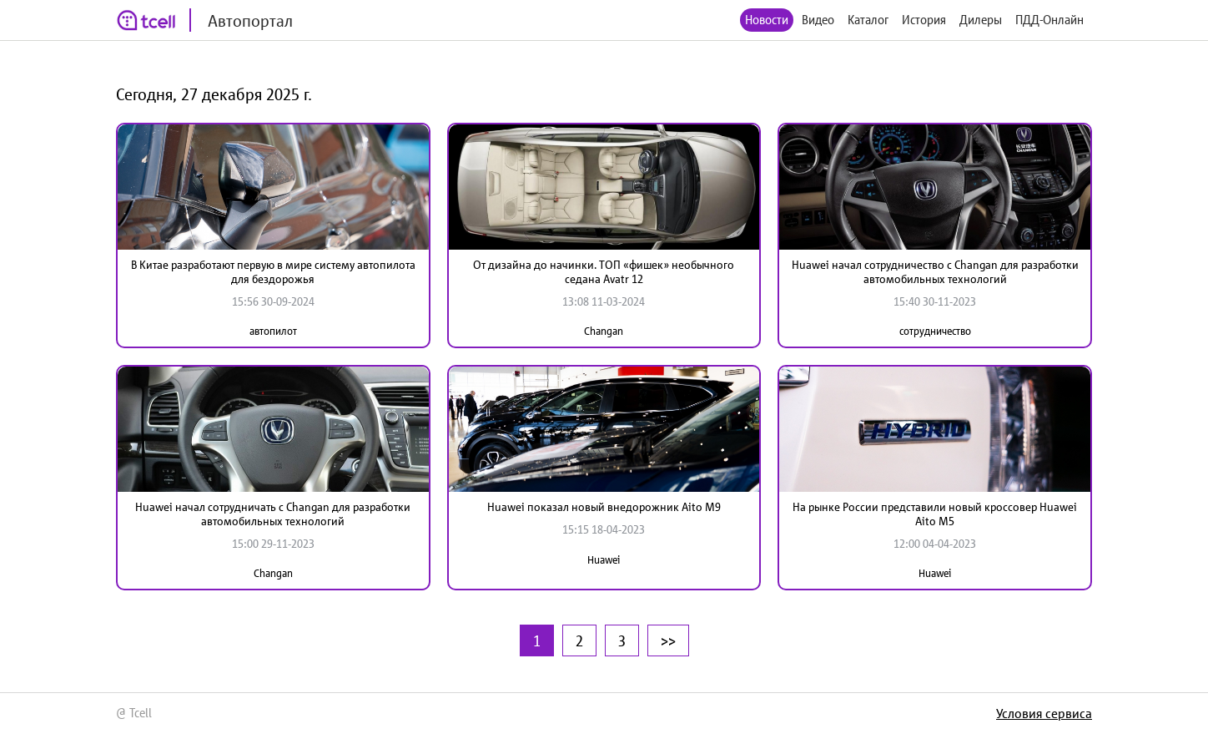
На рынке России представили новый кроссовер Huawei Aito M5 (935, 514)
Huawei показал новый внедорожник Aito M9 (604, 507)
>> (668, 640)
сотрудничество (935, 331)
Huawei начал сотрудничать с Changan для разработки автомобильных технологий (272, 514)
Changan (603, 331)
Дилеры (980, 20)
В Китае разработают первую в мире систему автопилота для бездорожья (273, 272)
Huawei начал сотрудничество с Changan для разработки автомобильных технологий (935, 272)
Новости (766, 20)
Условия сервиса (1044, 713)
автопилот (273, 331)
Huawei (603, 560)
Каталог (868, 20)
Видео (818, 20)
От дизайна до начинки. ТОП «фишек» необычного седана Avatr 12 (603, 272)
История (924, 20)
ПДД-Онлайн (1049, 20)
